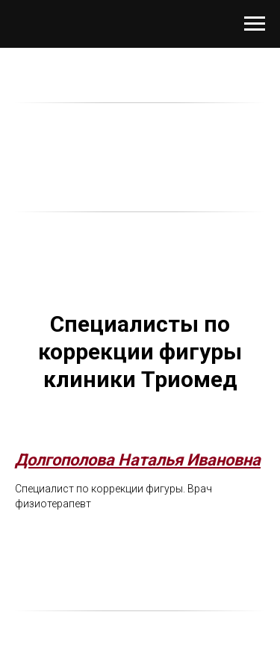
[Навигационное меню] (254, 23)
